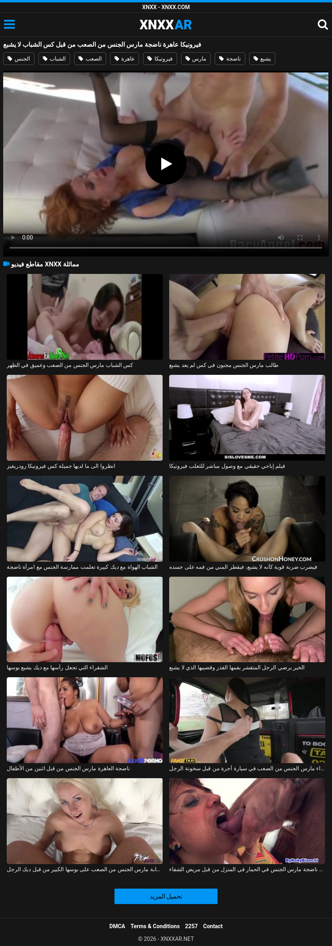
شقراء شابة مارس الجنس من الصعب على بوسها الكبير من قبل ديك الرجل (85, 869)
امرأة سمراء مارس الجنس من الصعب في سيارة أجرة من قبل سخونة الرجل (247, 768)
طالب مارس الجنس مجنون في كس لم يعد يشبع (224, 365)
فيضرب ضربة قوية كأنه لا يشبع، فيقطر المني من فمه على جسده (243, 567)
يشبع (262, 58)
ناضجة (229, 58)
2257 (191, 926)
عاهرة (124, 58)
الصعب (89, 58)
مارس (195, 58)
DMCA (117, 926)
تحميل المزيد (166, 896)
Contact (213, 926)
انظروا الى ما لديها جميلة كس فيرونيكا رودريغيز (61, 466)
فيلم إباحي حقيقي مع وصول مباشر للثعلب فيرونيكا (227, 466)
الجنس (19, 58)
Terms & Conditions (155, 926)
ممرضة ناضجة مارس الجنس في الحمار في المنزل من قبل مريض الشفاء (247, 869)
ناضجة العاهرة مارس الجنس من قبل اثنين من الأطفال (68, 768)
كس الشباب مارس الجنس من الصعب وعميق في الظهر (70, 365)
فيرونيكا (159, 58)
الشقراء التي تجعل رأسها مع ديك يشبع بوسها (57, 667)
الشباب (54, 58)
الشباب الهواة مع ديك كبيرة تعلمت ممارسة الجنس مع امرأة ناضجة (82, 567)
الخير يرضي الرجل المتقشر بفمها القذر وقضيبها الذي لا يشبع (237, 667)
